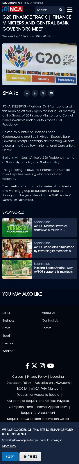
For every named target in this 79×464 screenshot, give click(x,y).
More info (9, 446)
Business (8, 320)
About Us (48, 313)
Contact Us (50, 320)
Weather (8, 351)
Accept (10, 456)
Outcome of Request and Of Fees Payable (38, 401)
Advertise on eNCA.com (52, 383)
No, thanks (30, 456)
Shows (46, 328)
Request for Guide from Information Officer (38, 419)
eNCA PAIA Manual (45, 388)
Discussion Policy (18, 383)
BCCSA (22, 388)
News (6, 328)
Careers (17, 376)
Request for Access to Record (38, 395)
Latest (6, 313)
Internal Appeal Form (52, 407)
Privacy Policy (37, 376)
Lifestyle (7, 343)
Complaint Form (21, 407)
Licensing (57, 376)
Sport (6, 335)
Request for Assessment (38, 413)
